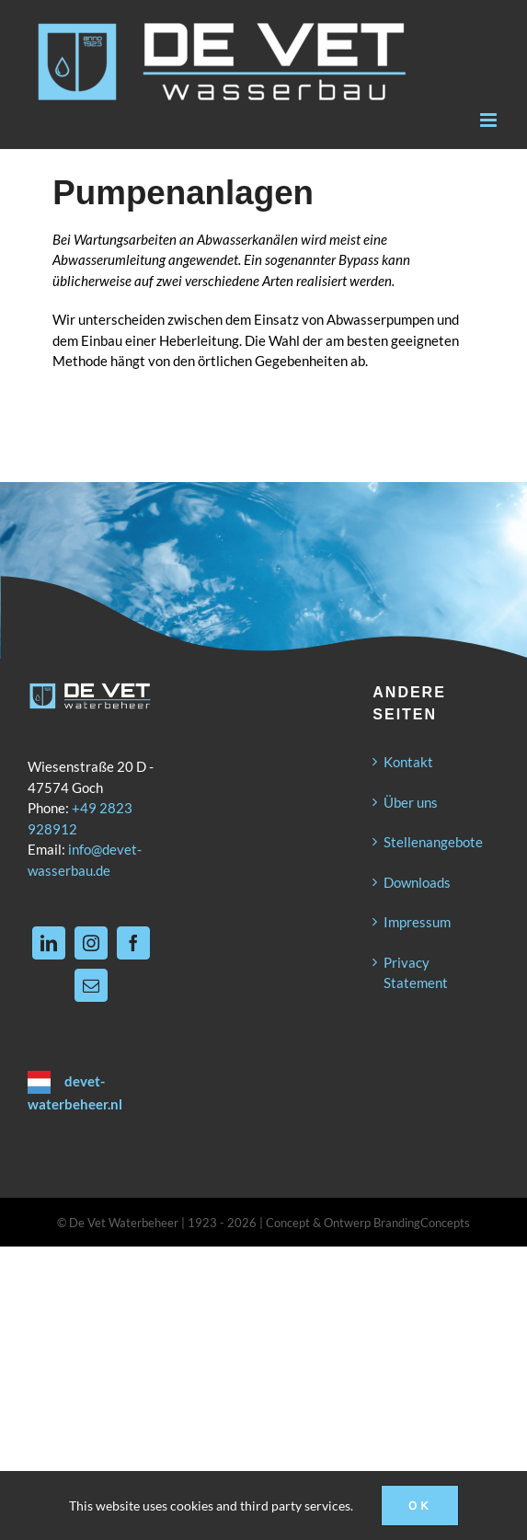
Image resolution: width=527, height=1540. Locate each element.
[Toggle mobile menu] (489, 120)
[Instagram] (91, 943)
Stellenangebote (433, 841)
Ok (419, 1505)
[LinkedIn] (48, 943)
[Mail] (91, 985)
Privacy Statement (416, 973)
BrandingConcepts (421, 1222)
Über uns (411, 802)
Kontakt (408, 761)
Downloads (417, 882)
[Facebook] (133, 943)
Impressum (417, 922)
